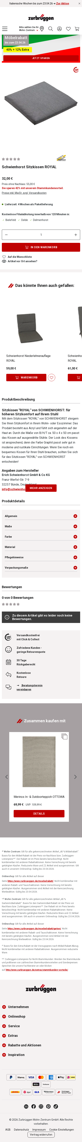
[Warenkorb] (77, 29)
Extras (13, 1036)
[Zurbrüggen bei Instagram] (41, 1106)
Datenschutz (21, 1129)
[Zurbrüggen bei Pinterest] (48, 1106)
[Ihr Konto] (59, 29)
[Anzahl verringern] (6, 235)
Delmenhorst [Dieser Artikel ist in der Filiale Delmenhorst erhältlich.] (38, 220)
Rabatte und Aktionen (24, 1045)
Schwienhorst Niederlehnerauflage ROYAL (28, 358)
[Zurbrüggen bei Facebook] (33, 1106)
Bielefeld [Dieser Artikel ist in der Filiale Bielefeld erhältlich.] (9, 220)
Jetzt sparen (41, 58)
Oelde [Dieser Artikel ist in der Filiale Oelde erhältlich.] (22, 220)
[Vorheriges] (6, 777)
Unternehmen (18, 1007)
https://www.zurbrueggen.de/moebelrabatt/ (30, 881)
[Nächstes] (75, 777)
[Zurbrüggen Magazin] (26, 1106)
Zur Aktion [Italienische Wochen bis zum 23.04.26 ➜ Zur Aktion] (62, 3)
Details (39, 813)
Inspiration (16, 1055)
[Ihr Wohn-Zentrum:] (32, 29)
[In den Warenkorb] (41, 247)
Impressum (39, 1129)
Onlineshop (16, 1016)
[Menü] (5, 29)
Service (14, 1026)
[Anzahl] (41, 235)
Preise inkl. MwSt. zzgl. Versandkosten (24, 192)
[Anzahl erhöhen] (75, 235)
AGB (8, 1129)
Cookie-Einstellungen (61, 1129)
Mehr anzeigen (41, 488)
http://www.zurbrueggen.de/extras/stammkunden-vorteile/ (37, 970)
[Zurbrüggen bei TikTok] (56, 1106)
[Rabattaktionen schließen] (79, 3)
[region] (41, 106)
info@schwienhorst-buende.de (23, 489)
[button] (5, 1007)
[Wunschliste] (68, 29)
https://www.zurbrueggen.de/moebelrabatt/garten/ (34, 928)
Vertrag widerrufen (41, 1134)
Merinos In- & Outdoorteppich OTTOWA (39, 797)
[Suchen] (51, 29)
